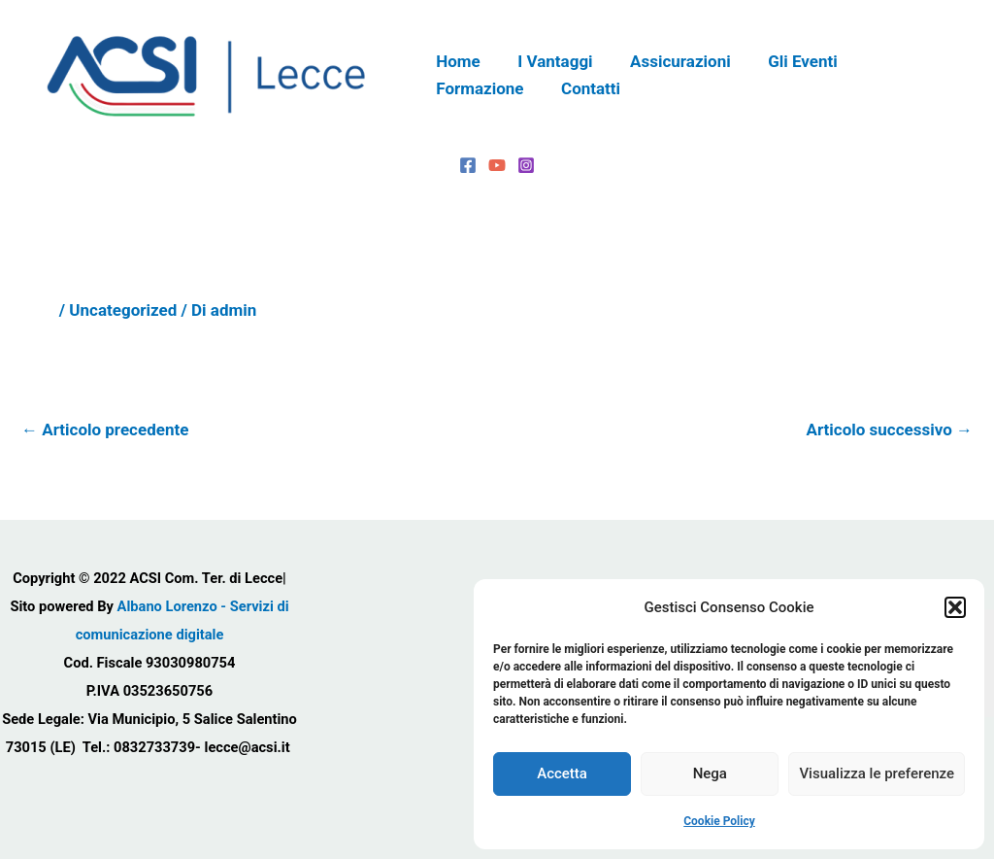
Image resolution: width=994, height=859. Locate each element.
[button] (955, 607)
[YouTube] (497, 165)
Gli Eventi (787, 61)
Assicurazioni (669, 61)
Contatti (463, 88)
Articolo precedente (104, 429)
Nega (710, 773)
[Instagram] (526, 165)
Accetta (562, 773)
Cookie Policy (719, 821)
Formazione (899, 61)
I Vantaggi (549, 61)
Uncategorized (123, 310)
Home (456, 61)
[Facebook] (468, 165)
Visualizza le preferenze (876, 773)
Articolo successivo (889, 429)
